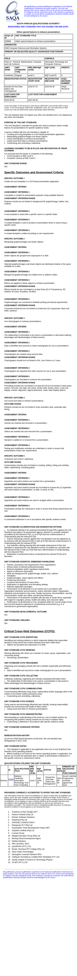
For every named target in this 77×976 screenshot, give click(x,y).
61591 (11, 779)
